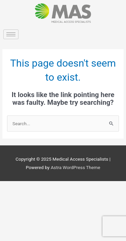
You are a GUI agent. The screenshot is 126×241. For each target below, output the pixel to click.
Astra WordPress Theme (75, 167)
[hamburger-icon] (10, 34)
